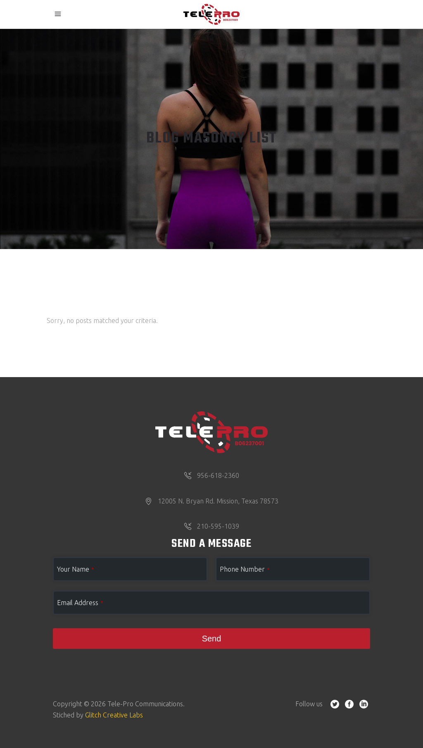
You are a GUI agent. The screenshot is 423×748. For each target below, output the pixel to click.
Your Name (75, 569)
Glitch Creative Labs (114, 715)
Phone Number (245, 569)
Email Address (80, 602)
